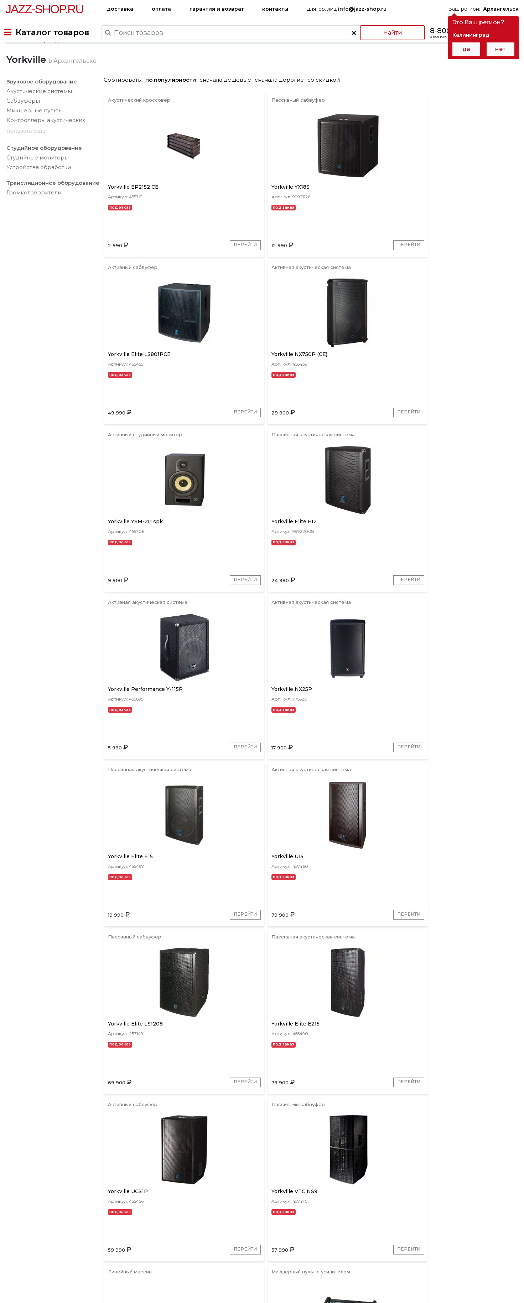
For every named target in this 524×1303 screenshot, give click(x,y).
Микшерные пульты (33, 134)
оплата (161, 9)
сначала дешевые (228, 104)
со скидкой (326, 104)
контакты (275, 9)
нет (500, 49)
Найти (384, 32)
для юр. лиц (346, 9)
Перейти (184, 279)
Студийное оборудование (43, 172)
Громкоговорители (32, 217)
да (466, 49)
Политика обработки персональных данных (61, 1292)
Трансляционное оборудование (51, 207)
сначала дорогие (281, 104)
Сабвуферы (22, 125)
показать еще (25, 155)
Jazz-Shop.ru (44, 9)
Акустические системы (38, 115)
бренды (295, 1253)
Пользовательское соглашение (45, 1284)
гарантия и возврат (217, 9)
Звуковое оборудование (40, 105)
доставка (120, 9)
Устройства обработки (37, 191)
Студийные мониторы (36, 182)
